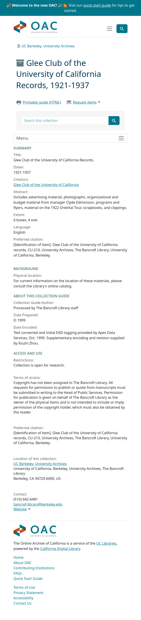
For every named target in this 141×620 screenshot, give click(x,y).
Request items (85, 102)
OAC (35, 27)
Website (20, 509)
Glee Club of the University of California (46, 184)
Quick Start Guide (28, 578)
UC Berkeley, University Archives (48, 46)
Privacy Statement (28, 592)
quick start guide (97, 5)
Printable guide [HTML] (42, 102)
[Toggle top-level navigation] (110, 28)
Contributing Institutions (33, 568)
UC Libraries (106, 543)
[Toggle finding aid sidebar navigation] (70, 138)
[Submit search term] (114, 120)
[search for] (65, 120)
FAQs (17, 573)
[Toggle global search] (122, 28)
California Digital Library (60, 548)
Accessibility (23, 598)
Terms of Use (24, 587)
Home (18, 557)
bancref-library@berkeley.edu (37, 504)
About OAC (22, 562)
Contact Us (22, 603)
